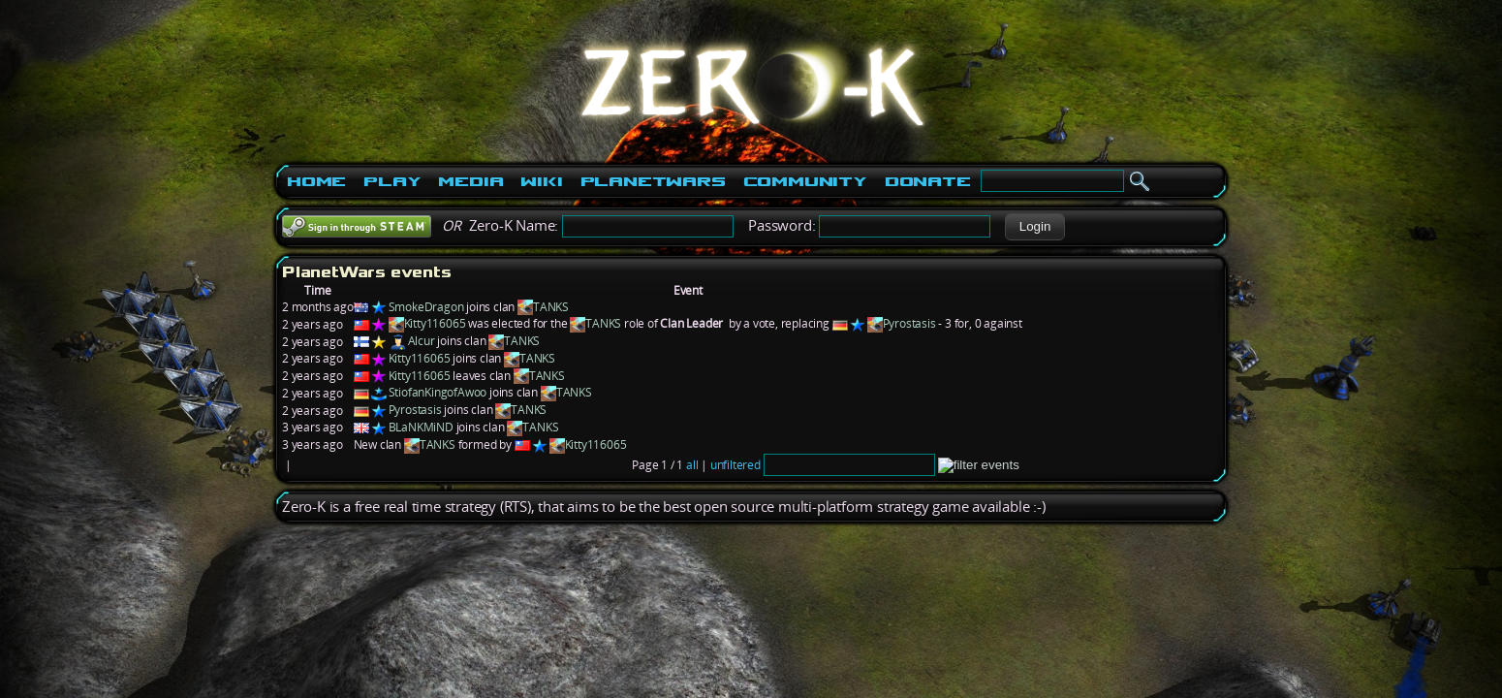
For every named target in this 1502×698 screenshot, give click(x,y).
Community (805, 181)
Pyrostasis (909, 323)
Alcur (421, 341)
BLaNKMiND (421, 427)
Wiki (541, 181)
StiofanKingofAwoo (438, 392)
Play (392, 181)
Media (470, 181)
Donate (928, 181)
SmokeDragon (426, 307)
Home (316, 181)
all (692, 465)
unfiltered (735, 465)
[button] (1034, 226)
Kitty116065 (435, 323)
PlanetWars (653, 181)
